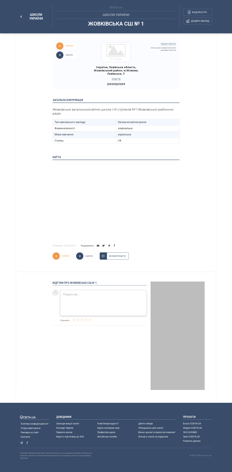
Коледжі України (64, 428)
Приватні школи (64, 432)
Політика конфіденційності (34, 424)
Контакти (25, 437)
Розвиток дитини (191, 441)
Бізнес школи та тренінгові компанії (156, 432)
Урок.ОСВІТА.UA (191, 436)
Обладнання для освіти (150, 428)
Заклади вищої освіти (67, 423)
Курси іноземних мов (108, 428)
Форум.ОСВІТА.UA (192, 428)
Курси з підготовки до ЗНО (70, 436)
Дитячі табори (145, 423)
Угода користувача (30, 428)
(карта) (116, 78)
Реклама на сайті (30, 432)
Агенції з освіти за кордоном (153, 436)
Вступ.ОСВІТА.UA (192, 423)
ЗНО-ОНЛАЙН (190, 432)
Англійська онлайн (107, 436)
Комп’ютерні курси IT (108, 423)
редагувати (168, 43)
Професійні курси (106, 432)
